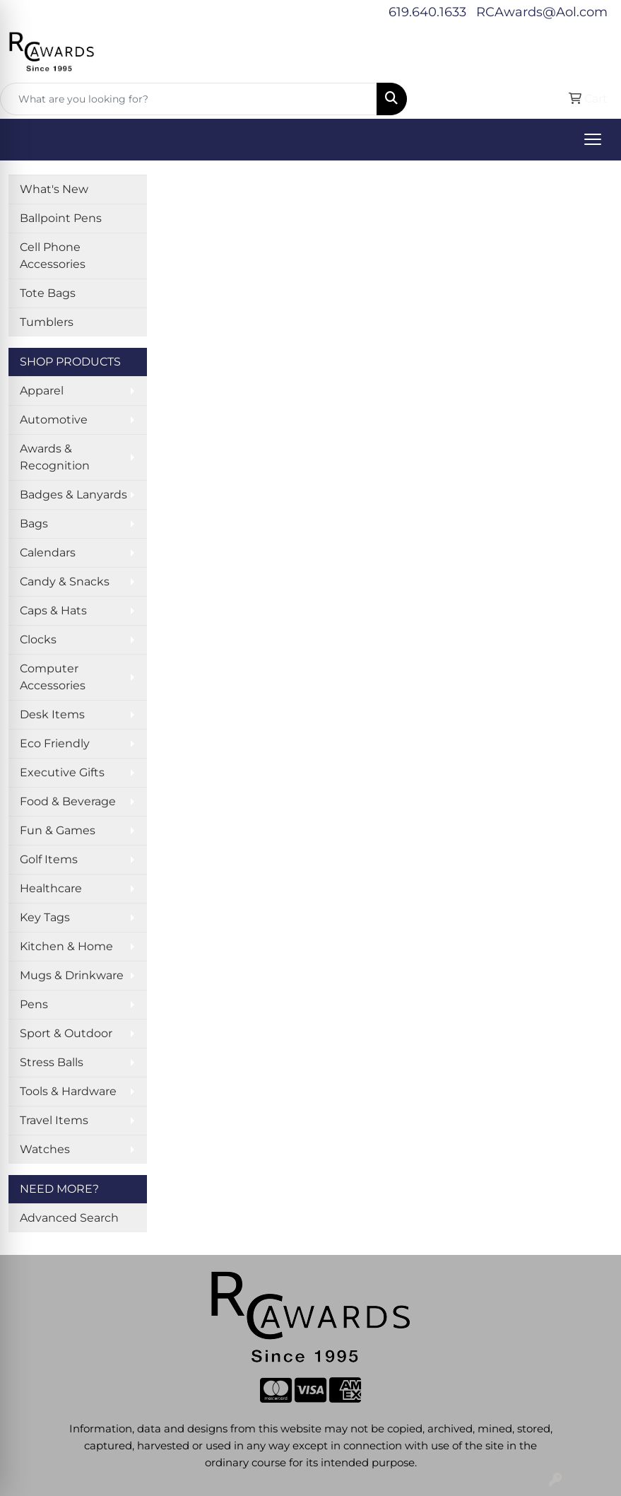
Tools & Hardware (68, 1091)
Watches (45, 1149)
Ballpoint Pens (61, 218)
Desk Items (52, 714)
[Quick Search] (188, 99)
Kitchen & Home (66, 946)
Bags (34, 523)
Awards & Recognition (55, 457)
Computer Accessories (52, 677)
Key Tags (45, 917)
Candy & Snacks (65, 581)
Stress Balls (51, 1062)
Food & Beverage (68, 801)
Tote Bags (48, 293)
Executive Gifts (62, 772)
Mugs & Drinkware (72, 975)
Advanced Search (69, 1218)
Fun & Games (57, 830)
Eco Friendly (55, 743)
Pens (34, 1004)
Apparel (42, 390)
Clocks (38, 639)
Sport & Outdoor (66, 1033)
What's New (54, 189)
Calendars (48, 552)
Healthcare (51, 888)
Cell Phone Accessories (52, 255)
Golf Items (49, 859)
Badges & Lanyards (73, 494)
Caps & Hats (53, 610)
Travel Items (54, 1120)
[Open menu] (593, 139)
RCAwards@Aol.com (542, 12)
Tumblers (46, 322)
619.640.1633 (427, 12)
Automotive (54, 419)
